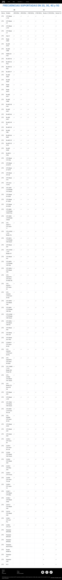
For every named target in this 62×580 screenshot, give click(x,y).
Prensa (18, 571)
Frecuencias (4, 573)
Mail (2, 572)
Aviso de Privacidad (20, 573)
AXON (9, 1)
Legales (18, 572)
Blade (14, 1)
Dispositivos (20, 2)
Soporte (27, 1)
